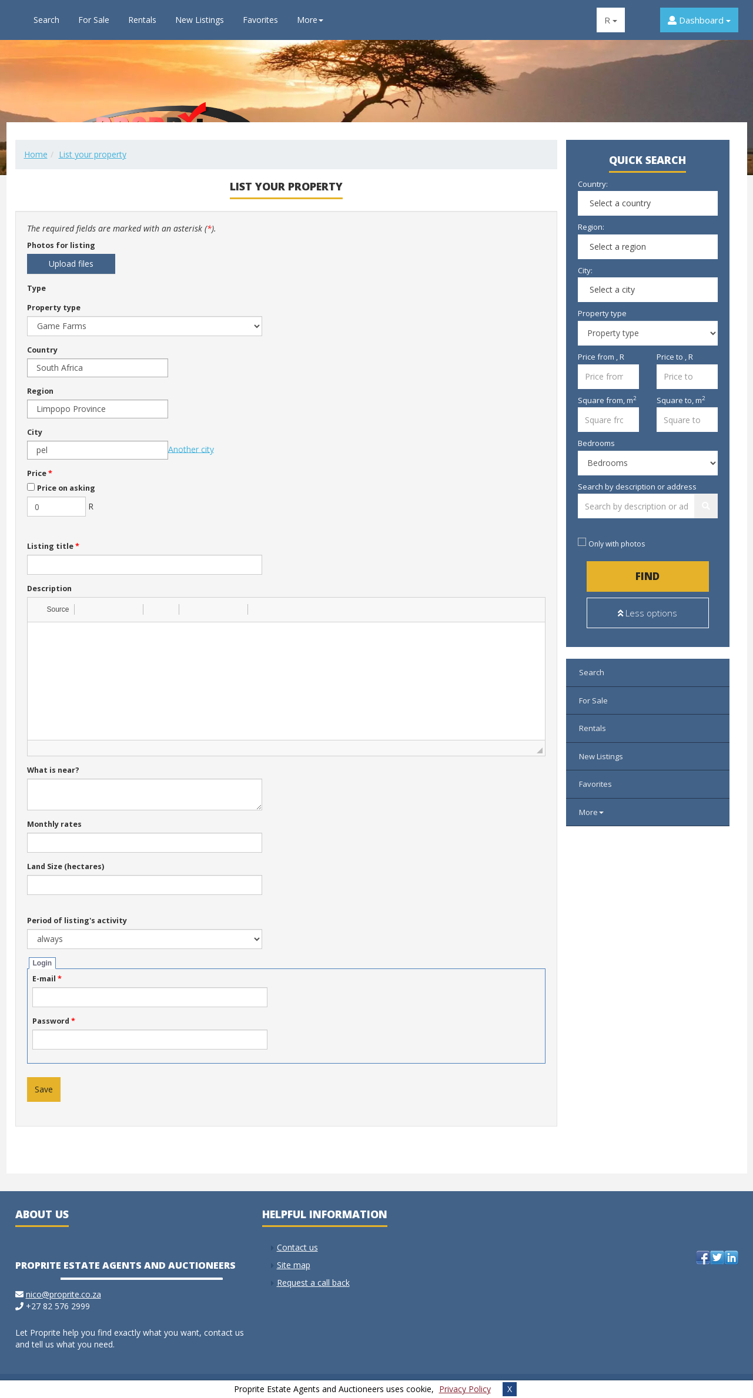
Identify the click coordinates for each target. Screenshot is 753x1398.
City (34, 432)
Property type (54, 308)
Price (39, 473)
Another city (191, 448)
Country (42, 350)
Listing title (53, 546)
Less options (647, 613)
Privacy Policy (465, 1388)
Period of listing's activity (77, 921)
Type (36, 288)
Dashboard (699, 20)
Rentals (142, 19)
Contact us (297, 1247)
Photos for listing (61, 245)
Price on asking (66, 488)
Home (36, 154)
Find (647, 576)
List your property (92, 154)
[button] (52, 609)
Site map (293, 1264)
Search (46, 19)
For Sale (93, 19)
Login (42, 963)
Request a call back (313, 1282)
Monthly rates (54, 824)
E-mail (47, 979)
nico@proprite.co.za (63, 1294)
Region (40, 391)
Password (53, 1021)
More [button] (310, 19)
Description (49, 589)
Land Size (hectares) (65, 866)
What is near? (53, 770)
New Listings (199, 19)
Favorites (260, 19)
